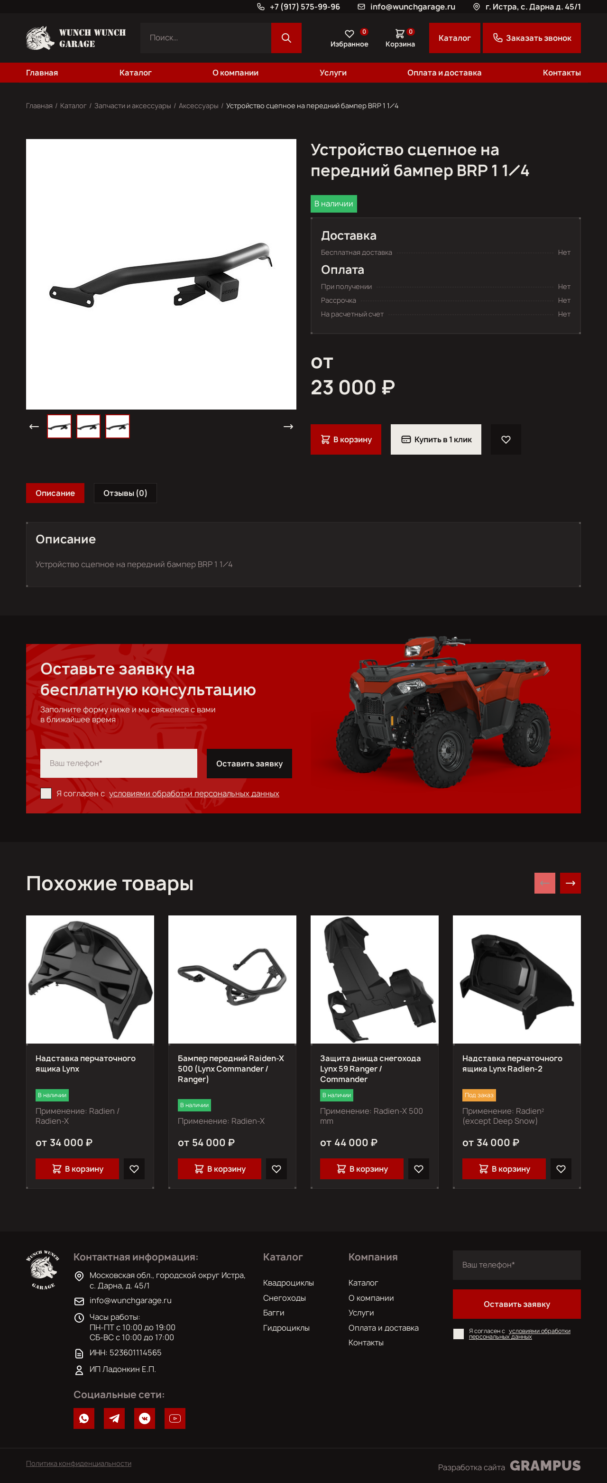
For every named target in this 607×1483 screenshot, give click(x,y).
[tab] (55, 493)
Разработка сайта (509, 1465)
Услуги (333, 72)
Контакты (562, 72)
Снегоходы (284, 1298)
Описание (55, 493)
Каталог (455, 38)
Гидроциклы (286, 1328)
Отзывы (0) (125, 493)
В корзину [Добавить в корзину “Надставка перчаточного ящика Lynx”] (77, 1169)
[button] (34, 426)
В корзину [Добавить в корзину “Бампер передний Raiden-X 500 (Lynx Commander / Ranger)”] (219, 1169)
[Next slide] (570, 883)
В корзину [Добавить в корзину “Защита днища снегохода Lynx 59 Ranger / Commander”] (362, 1169)
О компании (235, 72)
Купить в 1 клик (436, 439)
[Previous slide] (544, 883)
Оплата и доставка (444, 72)
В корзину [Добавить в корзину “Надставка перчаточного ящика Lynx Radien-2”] (504, 1169)
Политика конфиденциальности (78, 1463)
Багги (274, 1312)
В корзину (346, 439)
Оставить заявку (249, 763)
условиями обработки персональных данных (194, 793)
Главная (42, 72)
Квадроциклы (288, 1283)
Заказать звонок (531, 38)
